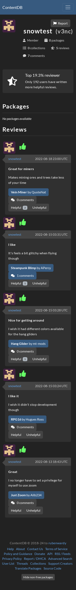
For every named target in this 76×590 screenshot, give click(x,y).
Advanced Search (60, 558)
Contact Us (35, 549)
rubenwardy (57, 543)
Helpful (19, 208)
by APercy (31, 268)
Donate (39, 554)
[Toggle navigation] (68, 7)
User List (8, 563)
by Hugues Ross (27, 419)
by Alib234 (26, 495)
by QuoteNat (28, 192)
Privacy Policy (12, 558)
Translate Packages (28, 568)
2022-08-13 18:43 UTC (51, 461)
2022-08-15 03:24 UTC (51, 386)
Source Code (52, 568)
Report (60, 23)
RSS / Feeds (63, 554)
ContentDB (12, 7)
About (20, 549)
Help (10, 549)
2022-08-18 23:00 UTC (51, 159)
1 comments (22, 275)
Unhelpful (39, 207)
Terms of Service (56, 549)
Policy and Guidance (18, 554)
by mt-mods (28, 343)
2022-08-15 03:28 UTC (51, 310)
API (49, 554)
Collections (38, 563)
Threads (22, 563)
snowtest (14, 159)
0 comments (22, 200)
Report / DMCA (35, 558)
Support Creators (60, 563)
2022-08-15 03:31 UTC (51, 234)
